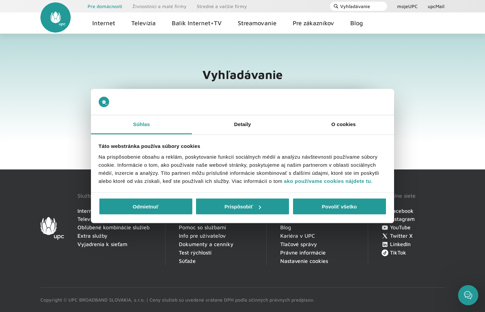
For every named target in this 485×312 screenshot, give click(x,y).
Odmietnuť (146, 206)
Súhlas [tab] (141, 124)
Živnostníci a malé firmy (159, 6)
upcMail (436, 6)
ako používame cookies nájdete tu (327, 181)
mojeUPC (407, 6)
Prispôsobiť (242, 206)
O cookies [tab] (343, 124)
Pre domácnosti (105, 6)
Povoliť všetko (339, 206)
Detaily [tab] (242, 124)
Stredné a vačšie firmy (222, 6)
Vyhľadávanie (351, 6)
